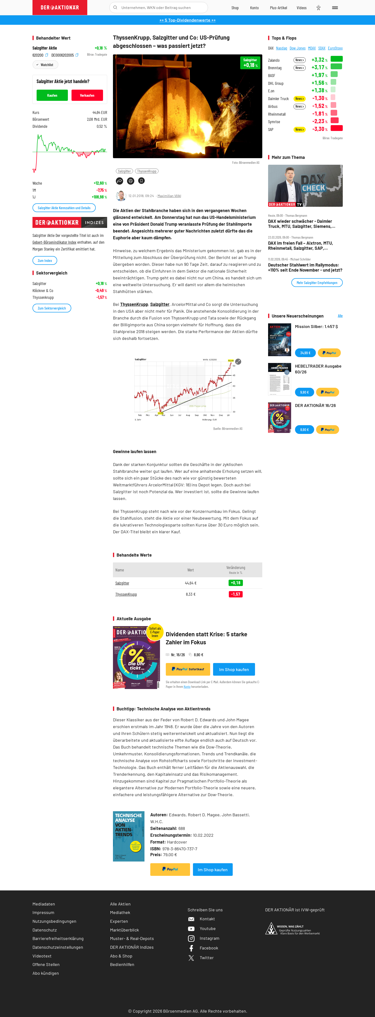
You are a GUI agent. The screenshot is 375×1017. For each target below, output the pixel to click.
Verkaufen (87, 95)
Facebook (203, 947)
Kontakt (201, 918)
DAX (271, 48)
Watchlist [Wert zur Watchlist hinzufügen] (47, 64)
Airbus (273, 106)
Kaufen (52, 95)
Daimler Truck (278, 98)
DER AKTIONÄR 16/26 (315, 405)
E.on (271, 90)
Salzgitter (124, 171)
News (299, 60)
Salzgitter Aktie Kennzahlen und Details (64, 207)
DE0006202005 (64, 54)
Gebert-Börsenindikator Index (54, 242)
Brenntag (274, 67)
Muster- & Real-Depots (132, 938)
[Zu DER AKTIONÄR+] (278, 7)
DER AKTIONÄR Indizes (132, 947)
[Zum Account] (254, 7)
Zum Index (45, 260)
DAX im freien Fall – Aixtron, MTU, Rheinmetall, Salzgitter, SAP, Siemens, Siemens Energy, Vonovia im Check (305, 245)
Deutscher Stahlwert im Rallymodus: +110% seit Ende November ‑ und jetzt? (305, 267)
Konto (187, 686)
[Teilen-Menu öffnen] (119, 181)
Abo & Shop (121, 955)
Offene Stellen (46, 964)
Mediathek (120, 912)
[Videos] (301, 7)
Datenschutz (44, 929)
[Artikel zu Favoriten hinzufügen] (141, 180)
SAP (270, 129)
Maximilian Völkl (169, 196)
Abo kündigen (45, 973)
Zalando (273, 60)
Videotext (42, 955)
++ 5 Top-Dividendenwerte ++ (188, 20)
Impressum (43, 912)
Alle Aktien (120, 903)
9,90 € (304, 392)
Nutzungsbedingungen (54, 921)
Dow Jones (298, 48)
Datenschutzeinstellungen (57, 947)
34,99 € (305, 352)
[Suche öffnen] (115, 7)
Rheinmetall (277, 114)
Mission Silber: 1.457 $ (316, 326)
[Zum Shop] (235, 7)
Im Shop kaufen (234, 669)
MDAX (312, 48)
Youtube (202, 928)
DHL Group (276, 83)
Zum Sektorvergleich (52, 308)
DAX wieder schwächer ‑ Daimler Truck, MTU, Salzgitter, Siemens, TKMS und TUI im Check (300, 224)
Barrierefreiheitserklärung (58, 938)
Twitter (201, 957)
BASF (271, 75)
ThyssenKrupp (146, 171)
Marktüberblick (124, 929)
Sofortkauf (188, 669)
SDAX (322, 48)
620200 (40, 54)
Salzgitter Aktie (44, 48)
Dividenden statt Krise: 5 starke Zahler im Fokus (206, 638)
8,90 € (304, 429)
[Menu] (334, 7)
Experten (119, 921)
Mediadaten (43, 903)
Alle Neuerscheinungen (334, 316)
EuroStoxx (335, 48)
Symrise (274, 121)
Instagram (203, 938)
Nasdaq (281, 48)
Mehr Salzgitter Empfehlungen (317, 282)
